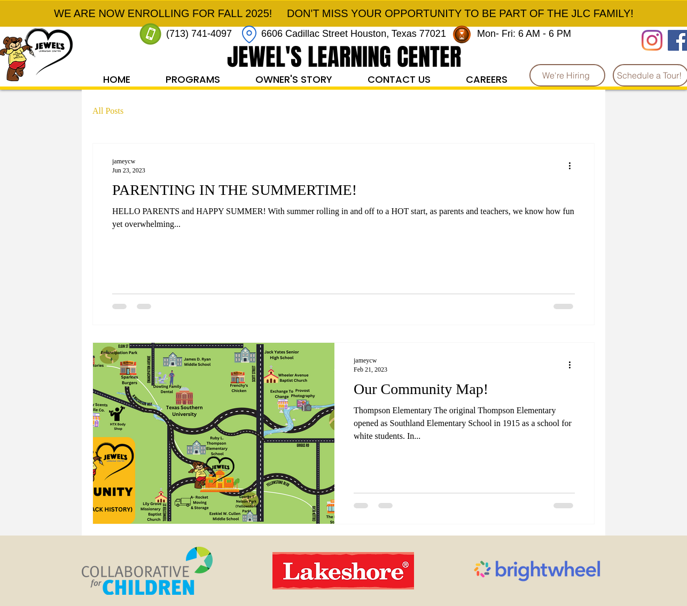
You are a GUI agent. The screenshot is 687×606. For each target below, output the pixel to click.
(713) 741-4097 (199, 33)
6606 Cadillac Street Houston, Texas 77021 (353, 33)
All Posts (107, 110)
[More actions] (573, 165)
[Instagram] (652, 40)
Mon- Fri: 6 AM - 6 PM (525, 33)
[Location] (249, 34)
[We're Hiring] (567, 75)
